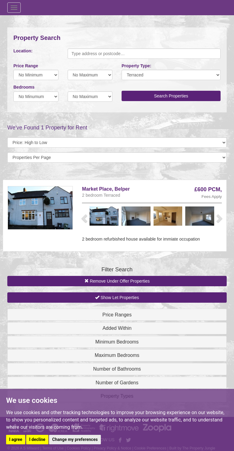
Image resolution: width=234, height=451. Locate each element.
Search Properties (171, 95)
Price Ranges (117, 314)
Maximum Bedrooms (117, 355)
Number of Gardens (117, 382)
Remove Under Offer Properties (117, 281)
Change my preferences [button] (75, 439)
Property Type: (136, 65)
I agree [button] (15, 439)
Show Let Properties (117, 297)
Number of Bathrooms (117, 369)
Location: (23, 50)
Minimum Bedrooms (117, 341)
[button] (85, 218)
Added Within (116, 328)
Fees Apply (211, 196)
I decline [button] (37, 439)
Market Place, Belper (106, 189)
